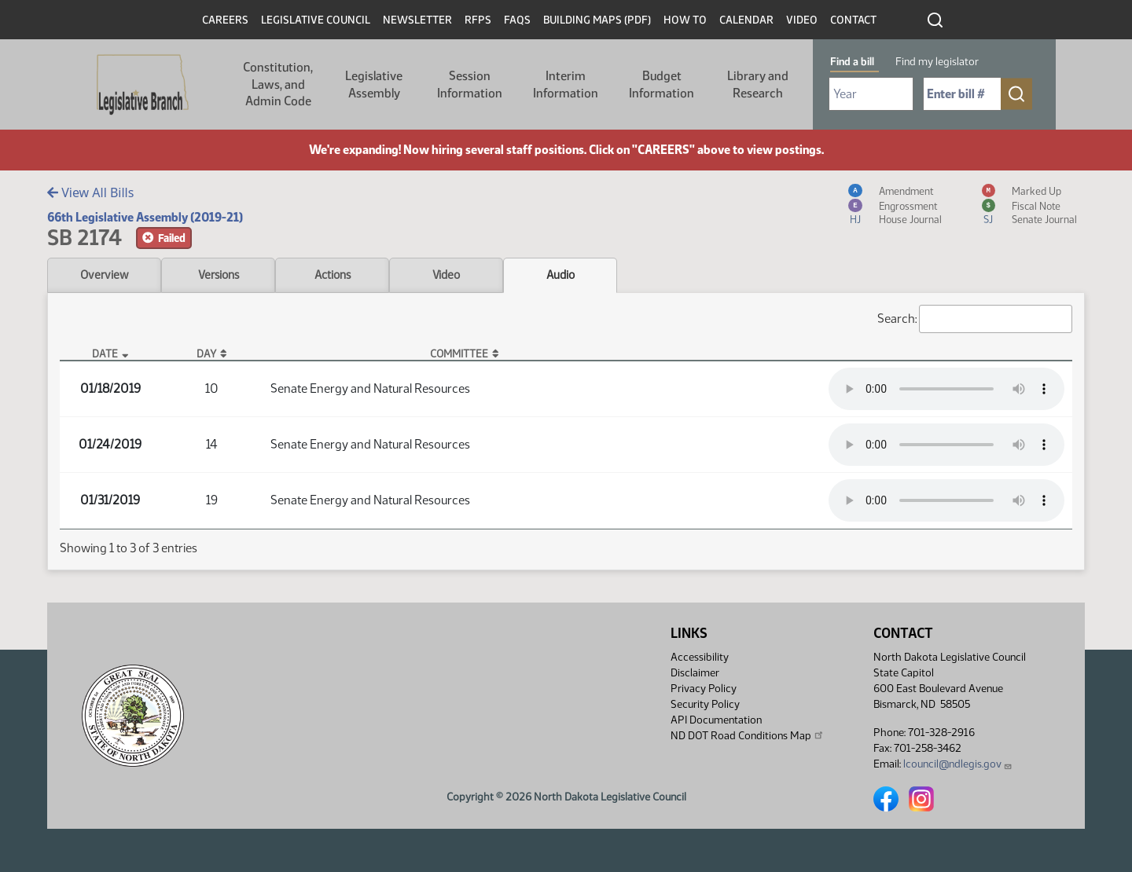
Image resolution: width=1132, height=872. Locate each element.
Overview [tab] (104, 275)
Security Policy (705, 704)
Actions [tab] (332, 275)
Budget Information (661, 84)
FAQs (517, 20)
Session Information (469, 84)
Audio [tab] (560, 275)
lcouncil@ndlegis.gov (958, 764)
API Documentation (716, 720)
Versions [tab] (218, 275)
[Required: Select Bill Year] (871, 94)
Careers (225, 20)
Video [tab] (446, 275)
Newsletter (417, 20)
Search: (974, 319)
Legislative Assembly (373, 84)
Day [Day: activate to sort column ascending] (206, 353)
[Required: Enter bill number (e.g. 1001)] (962, 94)
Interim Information (565, 84)
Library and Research (757, 84)
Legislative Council (315, 20)
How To (685, 20)
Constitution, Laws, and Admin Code (278, 84)
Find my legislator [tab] (937, 61)
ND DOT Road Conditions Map (748, 735)
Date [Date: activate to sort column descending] (105, 353)
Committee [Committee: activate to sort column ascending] (459, 353)
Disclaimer (695, 673)
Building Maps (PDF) (597, 20)
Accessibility (700, 657)
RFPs (478, 20)
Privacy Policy (704, 688)
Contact (853, 20)
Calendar (746, 20)
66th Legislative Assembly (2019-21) (145, 217)
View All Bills (90, 192)
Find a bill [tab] (852, 61)
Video (802, 20)
